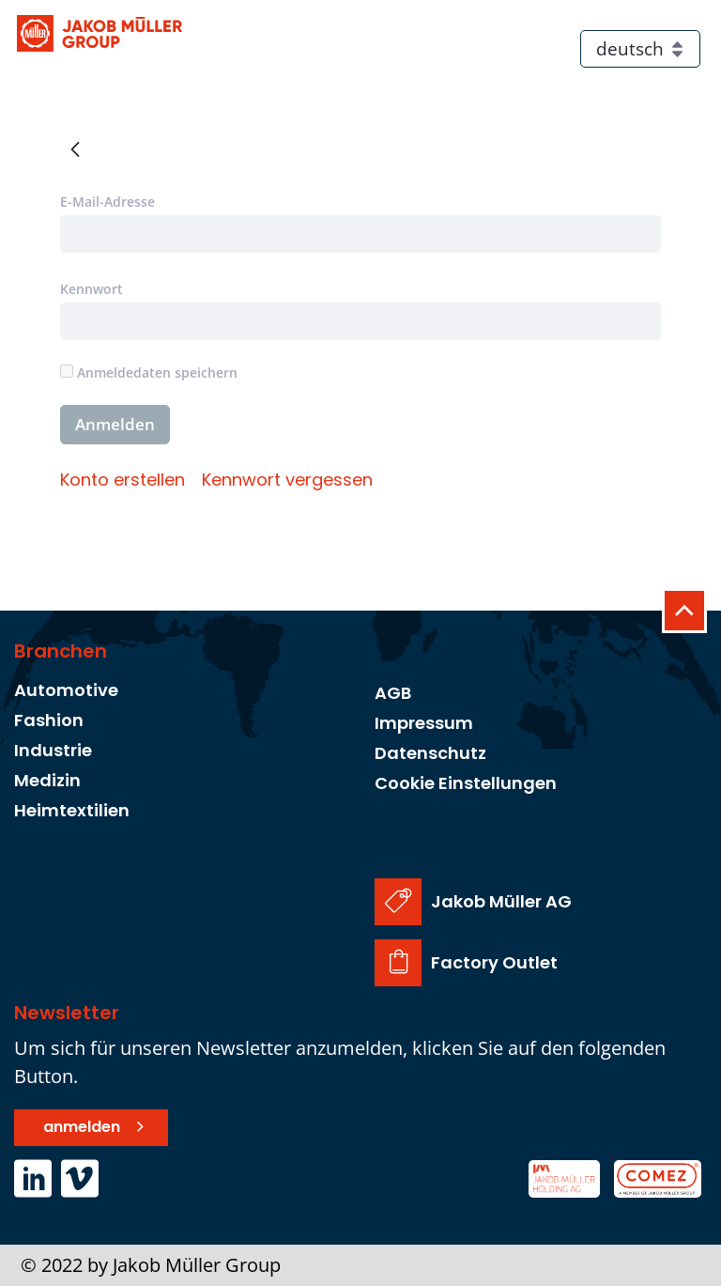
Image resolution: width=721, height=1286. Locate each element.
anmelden (81, 1127)
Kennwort (91, 289)
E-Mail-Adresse (107, 201)
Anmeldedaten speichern (149, 372)
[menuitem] (122, 479)
